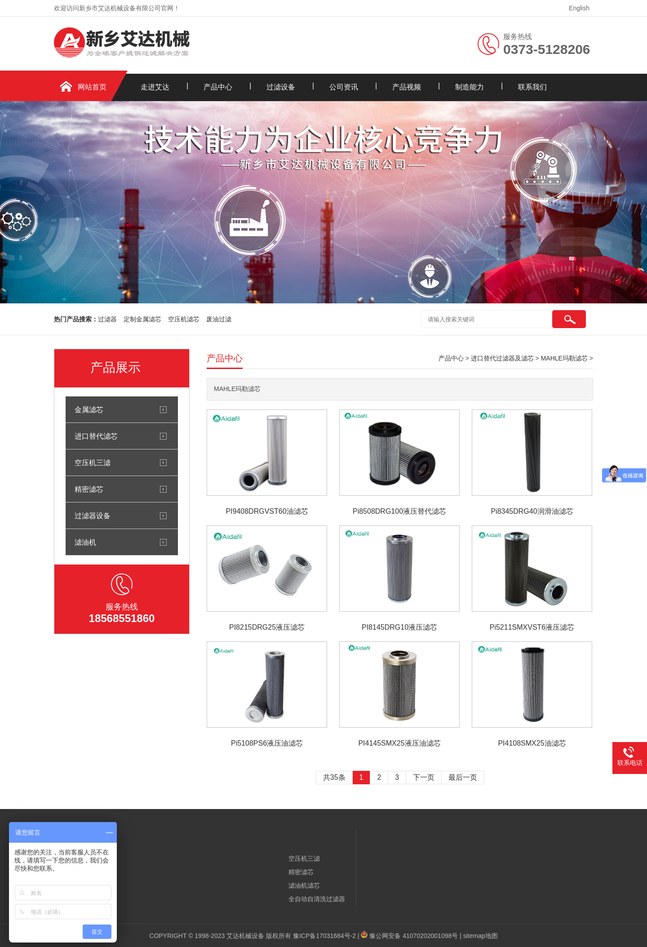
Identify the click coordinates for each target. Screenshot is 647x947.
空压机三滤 (93, 462)
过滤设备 (280, 87)
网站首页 (92, 87)
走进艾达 (155, 87)
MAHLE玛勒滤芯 (564, 358)
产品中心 (218, 87)
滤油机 (85, 542)
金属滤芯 (89, 409)
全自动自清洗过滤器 (316, 899)
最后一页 (462, 777)
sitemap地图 (480, 935)
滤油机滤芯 (304, 885)
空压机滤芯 (183, 319)
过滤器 (107, 319)
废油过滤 (218, 319)
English (579, 8)
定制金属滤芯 (142, 319)
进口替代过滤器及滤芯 (502, 358)
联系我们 (532, 87)
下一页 (423, 777)
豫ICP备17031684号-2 (324, 935)
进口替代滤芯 (96, 436)
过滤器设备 (93, 515)
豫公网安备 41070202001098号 (413, 935)
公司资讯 (343, 87)
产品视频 (406, 87)
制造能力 (469, 87)
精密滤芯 (89, 489)
